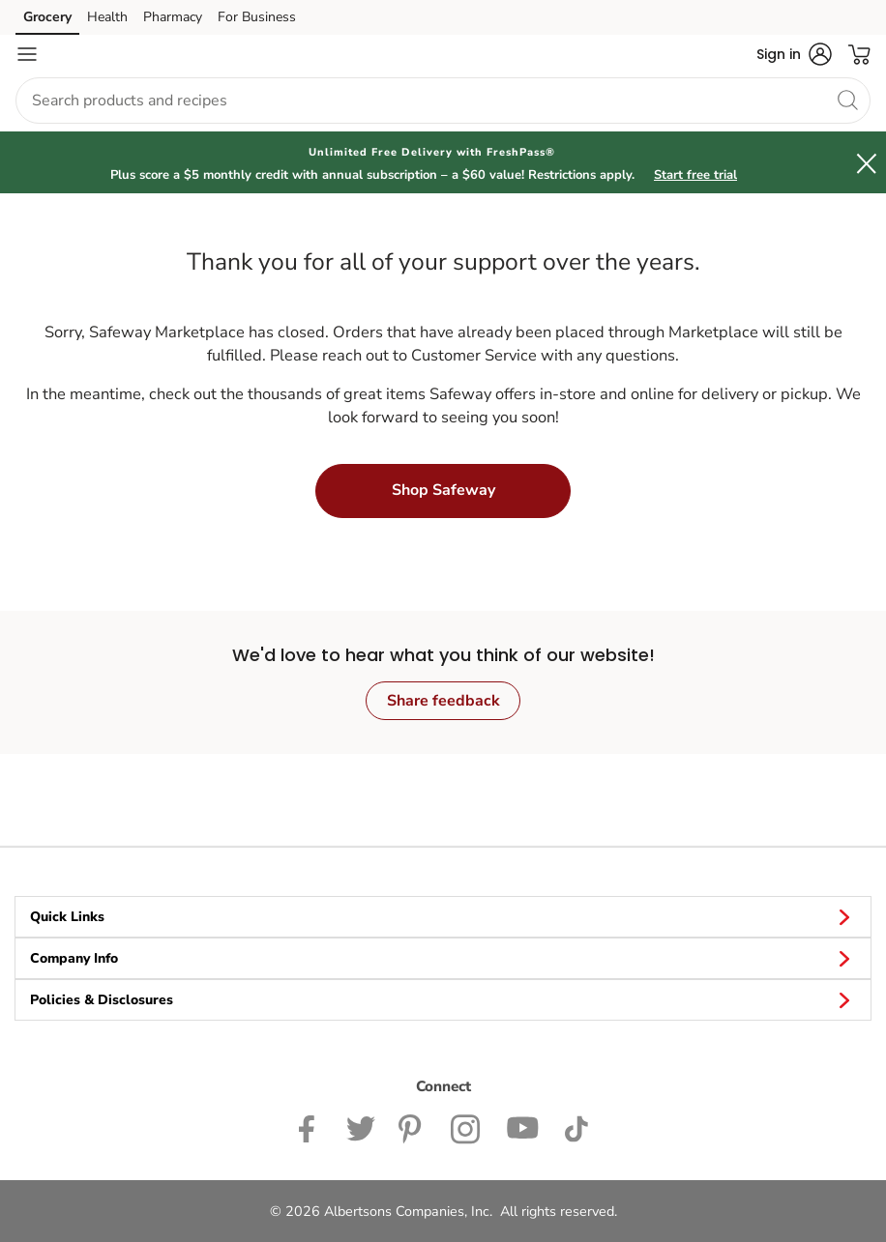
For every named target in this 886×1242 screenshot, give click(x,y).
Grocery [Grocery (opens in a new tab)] (47, 17)
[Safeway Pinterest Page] (413, 1127)
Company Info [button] (443, 958)
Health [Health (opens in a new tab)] (107, 17)
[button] (794, 54)
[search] (847, 99)
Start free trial (695, 175)
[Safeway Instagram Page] (466, 1127)
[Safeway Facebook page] (311, 1127)
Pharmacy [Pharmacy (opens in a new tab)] (172, 17)
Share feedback (443, 700)
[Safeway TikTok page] (576, 1127)
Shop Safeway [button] (443, 490)
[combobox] (443, 100)
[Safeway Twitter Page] (361, 1127)
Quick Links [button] (443, 916)
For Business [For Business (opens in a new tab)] (257, 17)
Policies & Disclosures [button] (443, 999)
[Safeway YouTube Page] (523, 1127)
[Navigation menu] (27, 54)
